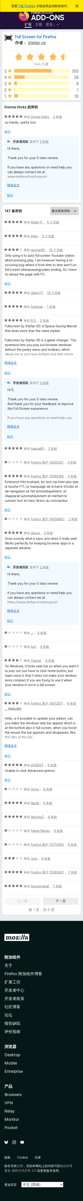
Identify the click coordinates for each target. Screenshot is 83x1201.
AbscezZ (37, 817)
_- (32, 633)
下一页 (60, 901)
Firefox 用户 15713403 (47, 844)
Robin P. (37, 222)
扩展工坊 (12, 982)
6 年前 (71, 703)
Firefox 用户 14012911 (47, 703)
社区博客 (12, 1006)
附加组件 (12, 957)
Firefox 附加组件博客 (23, 973)
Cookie (22, 1157)
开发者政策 (14, 998)
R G (33, 320)
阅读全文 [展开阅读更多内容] (13, 185)
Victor (35, 789)
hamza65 (37, 448)
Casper (36, 660)
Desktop (12, 1054)
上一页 (22, 901)
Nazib (35, 803)
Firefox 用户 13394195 (47, 476)
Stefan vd (37, 42)
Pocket (11, 1127)
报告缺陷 (12, 1023)
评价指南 (12, 1031)
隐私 (7, 1157)
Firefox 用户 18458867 (48, 519)
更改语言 (10, 1184)
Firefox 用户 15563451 (47, 872)
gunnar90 (38, 250)
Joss (34, 858)
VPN (8, 1102)
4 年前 (41, 633)
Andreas (37, 307)
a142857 (37, 765)
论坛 (8, 1015)
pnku (34, 236)
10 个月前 (56, 250)
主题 (38, 24)
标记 (7, 131)
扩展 (28, 24)
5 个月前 (53, 222)
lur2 (33, 647)
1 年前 (51, 307)
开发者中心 (14, 990)
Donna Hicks (40, 117)
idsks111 (37, 293)
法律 (38, 1157)
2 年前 (57, 117)
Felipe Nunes (40, 831)
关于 (8, 965)
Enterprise (13, 1071)
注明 (20, 1166)
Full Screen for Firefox (35, 36)
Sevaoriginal (40, 886)
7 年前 (72, 872)
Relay (9, 1111)
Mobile (10, 1063)
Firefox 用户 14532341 (47, 462)
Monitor (11, 1119)
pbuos (35, 533)
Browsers (13, 1094)
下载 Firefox (26, 6)
